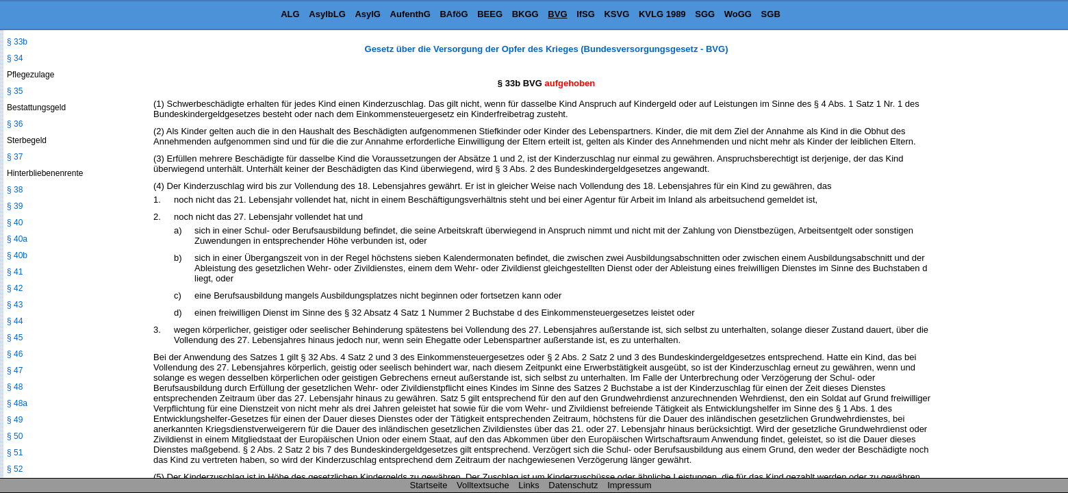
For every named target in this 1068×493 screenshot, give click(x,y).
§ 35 (15, 91)
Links (528, 485)
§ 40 (15, 222)
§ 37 (15, 157)
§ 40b (17, 255)
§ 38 (15, 189)
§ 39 (15, 206)
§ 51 (15, 452)
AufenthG (410, 14)
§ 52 (15, 469)
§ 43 (15, 304)
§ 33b (17, 42)
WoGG (738, 14)
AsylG (368, 14)
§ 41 (15, 272)
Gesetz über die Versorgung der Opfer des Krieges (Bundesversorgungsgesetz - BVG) (546, 49)
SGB (770, 14)
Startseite (429, 485)
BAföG (454, 14)
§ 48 (15, 387)
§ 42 (15, 288)
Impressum (629, 485)
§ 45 (15, 337)
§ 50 (15, 436)
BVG (557, 14)
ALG (290, 14)
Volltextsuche (483, 485)
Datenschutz (573, 485)
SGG (705, 14)
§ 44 (15, 321)
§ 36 (15, 124)
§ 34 (15, 58)
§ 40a (17, 239)
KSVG (616, 14)
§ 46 (15, 354)
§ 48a (17, 403)
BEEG (490, 14)
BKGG (525, 14)
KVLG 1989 (662, 14)
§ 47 (15, 370)
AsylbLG (327, 14)
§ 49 (15, 420)
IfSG (585, 14)
